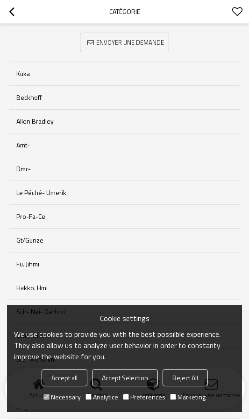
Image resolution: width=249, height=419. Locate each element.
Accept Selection (125, 378)
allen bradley (35, 121)
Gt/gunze (29, 240)
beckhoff (29, 97)
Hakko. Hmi (32, 288)
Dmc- (23, 169)
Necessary (62, 397)
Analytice (101, 397)
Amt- (23, 145)
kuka (23, 73)
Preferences (144, 397)
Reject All (185, 378)
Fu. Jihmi (27, 264)
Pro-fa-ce (30, 216)
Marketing (188, 397)
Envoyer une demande (130, 42)
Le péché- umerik (41, 192)
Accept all (64, 378)
